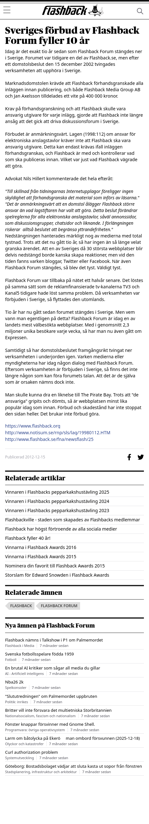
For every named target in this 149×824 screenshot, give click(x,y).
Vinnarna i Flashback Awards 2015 (40, 556)
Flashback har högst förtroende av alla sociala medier (61, 529)
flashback (21, 605)
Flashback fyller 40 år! (27, 538)
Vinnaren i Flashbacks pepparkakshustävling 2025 (57, 492)
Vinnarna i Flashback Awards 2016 (40, 547)
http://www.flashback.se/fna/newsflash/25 (49, 439)
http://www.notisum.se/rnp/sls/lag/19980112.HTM (57, 432)
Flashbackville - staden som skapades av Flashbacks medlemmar (72, 520)
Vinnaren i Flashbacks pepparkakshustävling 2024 (57, 501)
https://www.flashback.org (32, 426)
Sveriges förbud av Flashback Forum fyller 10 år (72, 35)
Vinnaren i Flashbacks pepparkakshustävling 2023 (57, 510)
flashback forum (59, 605)
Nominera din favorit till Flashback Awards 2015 (55, 566)
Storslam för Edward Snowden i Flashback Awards (57, 575)
